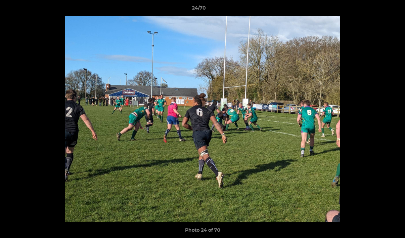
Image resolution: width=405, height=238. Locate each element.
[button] (377, 10)
